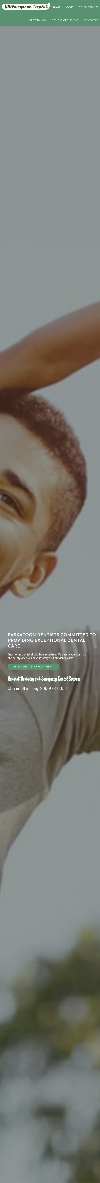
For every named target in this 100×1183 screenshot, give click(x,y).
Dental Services (88, 7)
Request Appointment (65, 20)
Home (26, 6)
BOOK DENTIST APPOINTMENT (33, 666)
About (69, 7)
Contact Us (91, 20)
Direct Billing (37, 20)
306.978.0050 (53, 688)
